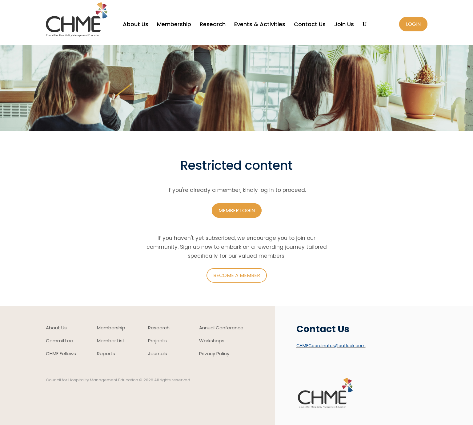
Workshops (211, 341)
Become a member (236, 275)
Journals (157, 354)
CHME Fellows (61, 354)
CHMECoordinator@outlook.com (331, 346)
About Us (135, 25)
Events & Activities (259, 25)
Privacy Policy (214, 354)
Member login (236, 210)
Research (213, 25)
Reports (106, 354)
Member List (111, 341)
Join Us (344, 25)
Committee (59, 341)
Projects (157, 341)
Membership (174, 25)
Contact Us (310, 25)
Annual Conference (221, 328)
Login (413, 24)
